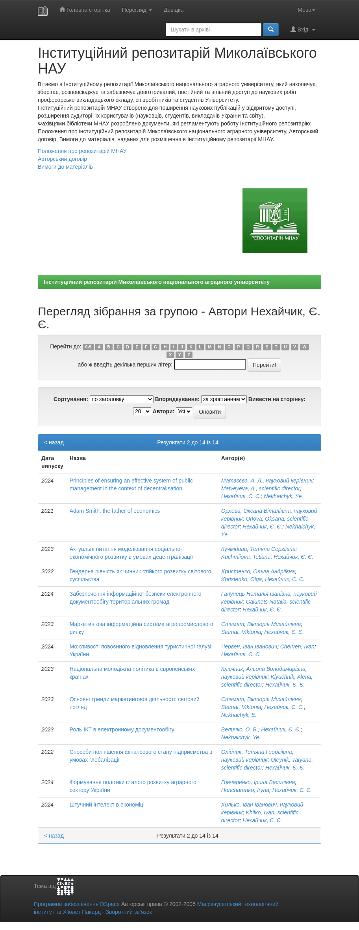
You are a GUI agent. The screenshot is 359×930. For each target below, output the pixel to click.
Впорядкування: (177, 399)
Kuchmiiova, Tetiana (246, 557)
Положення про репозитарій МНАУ (82, 151)
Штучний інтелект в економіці (107, 804)
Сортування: (71, 399)
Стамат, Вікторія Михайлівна (261, 624)
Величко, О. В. (239, 729)
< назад (54, 442)
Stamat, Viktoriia (241, 632)
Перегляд (137, 10)
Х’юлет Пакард (82, 912)
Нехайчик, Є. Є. (241, 496)
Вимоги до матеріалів (65, 167)
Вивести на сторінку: (276, 399)
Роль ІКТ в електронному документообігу (122, 729)
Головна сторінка (84, 9)
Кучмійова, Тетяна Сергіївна (258, 549)
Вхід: (303, 29)
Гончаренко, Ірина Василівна (258, 782)
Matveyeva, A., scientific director (260, 488)
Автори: (164, 411)
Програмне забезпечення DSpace (77, 904)
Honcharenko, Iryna (245, 790)
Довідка (173, 10)
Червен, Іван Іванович (249, 646)
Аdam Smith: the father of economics (115, 511)
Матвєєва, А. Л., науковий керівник (266, 480)
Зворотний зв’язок (128, 912)
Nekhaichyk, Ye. (283, 496)
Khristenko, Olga (241, 579)
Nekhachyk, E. (239, 715)
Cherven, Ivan (297, 646)
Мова (306, 10)
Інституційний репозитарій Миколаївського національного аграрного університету (157, 282)
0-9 (88, 346)
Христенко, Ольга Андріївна (258, 571)
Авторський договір (62, 159)
